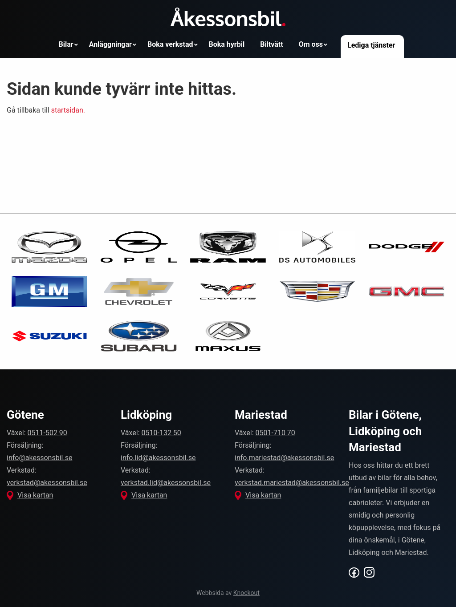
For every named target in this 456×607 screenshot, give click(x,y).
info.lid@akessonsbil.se (158, 457)
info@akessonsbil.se (39, 457)
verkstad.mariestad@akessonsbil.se (292, 482)
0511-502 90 (47, 433)
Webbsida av (228, 592)
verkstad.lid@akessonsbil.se (166, 482)
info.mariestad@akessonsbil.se (284, 457)
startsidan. (68, 110)
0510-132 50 (161, 433)
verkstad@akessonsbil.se (47, 482)
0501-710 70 (275, 433)
